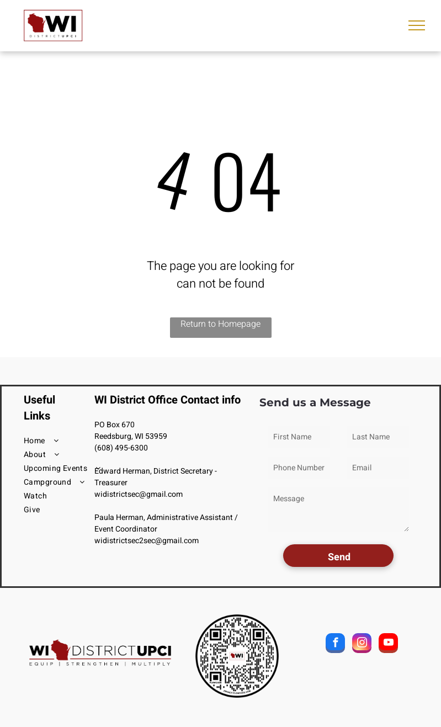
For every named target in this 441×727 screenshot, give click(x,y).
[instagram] (361, 644)
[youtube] (388, 644)
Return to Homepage (220, 324)
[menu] (416, 25)
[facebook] (335, 644)
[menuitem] (63, 441)
